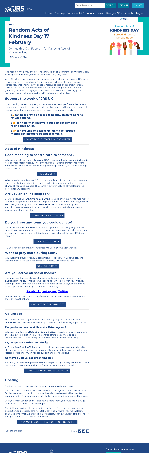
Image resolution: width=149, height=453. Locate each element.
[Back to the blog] (14, 431)
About (90, 13)
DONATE (137, 5)
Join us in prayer (47, 266)
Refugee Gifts (114, 13)
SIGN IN (124, 5)
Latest (100, 13)
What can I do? (76, 13)
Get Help (60, 13)
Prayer (139, 13)
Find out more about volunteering (47, 371)
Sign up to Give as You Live (47, 215)
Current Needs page (47, 241)
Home (48, 13)
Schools (128, 13)
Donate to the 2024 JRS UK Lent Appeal (47, 139)
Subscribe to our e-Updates (47, 304)
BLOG (11, 24)
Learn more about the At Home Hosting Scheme (47, 422)
